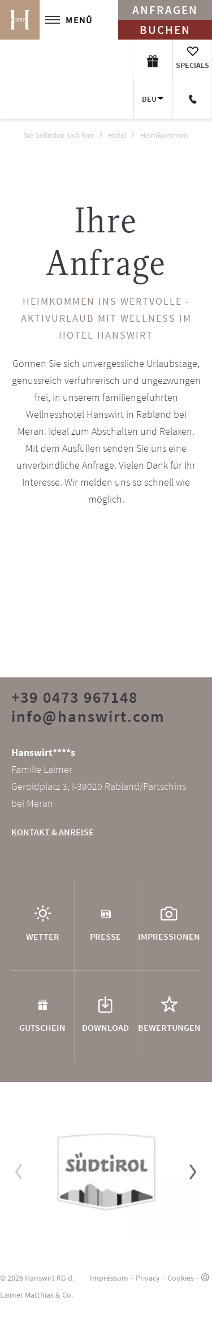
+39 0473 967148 (74, 697)
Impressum (109, 1278)
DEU (149, 99)
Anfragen (165, 10)
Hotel (117, 135)
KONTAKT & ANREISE (52, 831)
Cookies (180, 1278)
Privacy (148, 1278)
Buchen (165, 29)
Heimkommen (164, 135)
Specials (192, 65)
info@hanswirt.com (88, 716)
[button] (19, 1171)
